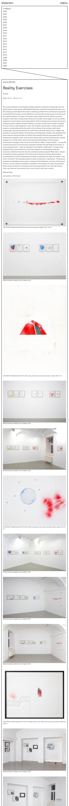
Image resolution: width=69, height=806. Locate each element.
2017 (5, 36)
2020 (5, 28)
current (7, 9)
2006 (5, 66)
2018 (5, 33)
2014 (5, 44)
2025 (5, 14)
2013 (5, 47)
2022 (5, 22)
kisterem (7, 2)
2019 (5, 30)
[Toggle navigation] (64, 2)
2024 (5, 17)
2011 (5, 52)
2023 (5, 19)
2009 (5, 57)
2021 (5, 25)
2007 (5, 63)
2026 (5, 11)
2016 (5, 38)
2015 (5, 41)
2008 (5, 60)
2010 (5, 55)
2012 (5, 49)
